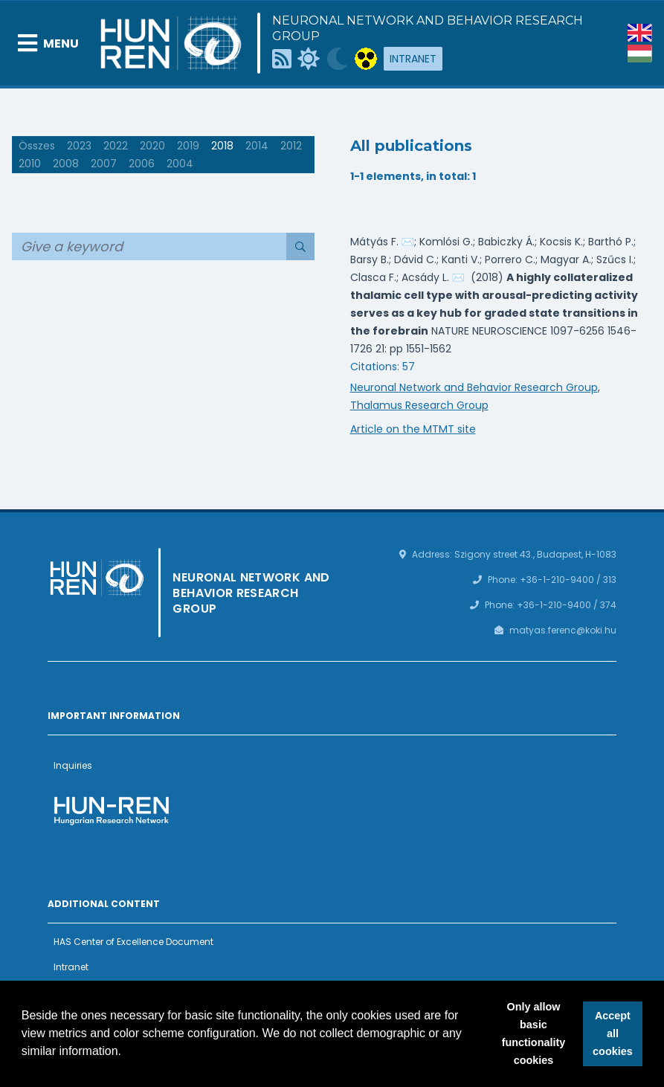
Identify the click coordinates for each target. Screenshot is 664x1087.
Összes (37, 145)
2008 (66, 163)
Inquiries (73, 765)
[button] (127, 1053)
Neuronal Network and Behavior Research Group (427, 28)
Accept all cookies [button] (613, 1033)
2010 (30, 163)
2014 (256, 145)
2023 (79, 145)
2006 (142, 163)
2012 (291, 145)
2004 (180, 163)
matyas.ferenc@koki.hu (562, 630)
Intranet (413, 58)
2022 (115, 145)
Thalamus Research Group (419, 405)
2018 (222, 145)
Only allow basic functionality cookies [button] (534, 1033)
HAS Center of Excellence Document (133, 941)
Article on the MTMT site (413, 429)
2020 (152, 145)
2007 (104, 163)
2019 (188, 145)
